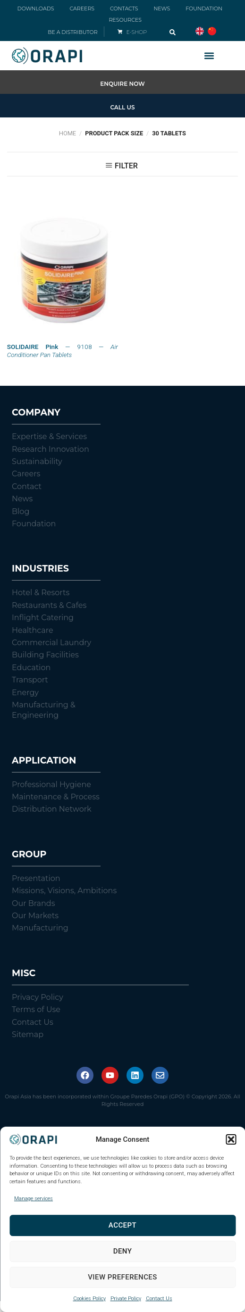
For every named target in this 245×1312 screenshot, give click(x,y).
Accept (122, 1225)
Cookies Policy (89, 1298)
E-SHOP (136, 32)
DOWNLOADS (35, 8)
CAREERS (81, 8)
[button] (231, 1139)
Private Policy (125, 1298)
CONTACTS (124, 8)
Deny (122, 1251)
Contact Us (159, 1298)
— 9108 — (62, 351)
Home (67, 133)
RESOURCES (125, 20)
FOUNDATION (204, 8)
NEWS (161, 8)
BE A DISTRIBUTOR (72, 32)
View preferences (122, 1277)
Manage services (33, 1199)
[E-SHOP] (120, 31)
